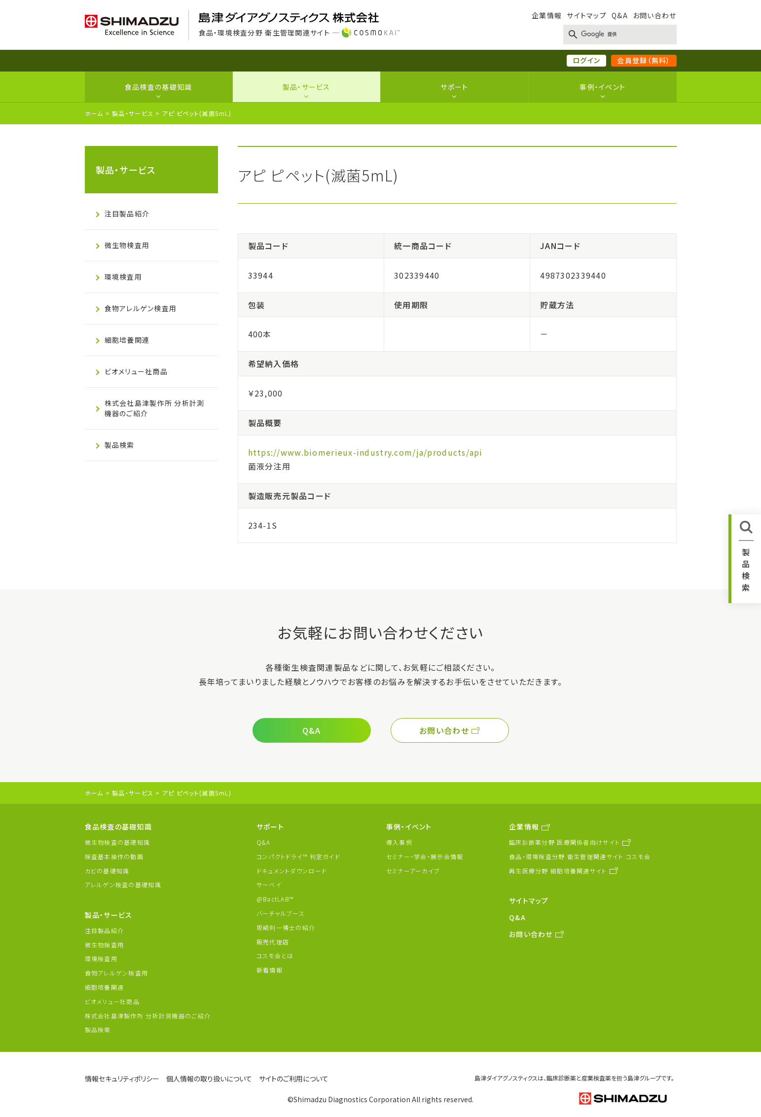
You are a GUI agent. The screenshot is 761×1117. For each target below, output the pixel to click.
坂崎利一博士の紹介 (286, 927)
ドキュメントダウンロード (291, 870)
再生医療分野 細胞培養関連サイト (558, 870)
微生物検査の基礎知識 (117, 842)
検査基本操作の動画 (114, 856)
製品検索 (120, 445)
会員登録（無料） (643, 60)
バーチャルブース (280, 913)
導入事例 (399, 842)
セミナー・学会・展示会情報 (425, 856)
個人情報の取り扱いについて (209, 1078)
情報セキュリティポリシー (122, 1078)
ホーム (94, 113)
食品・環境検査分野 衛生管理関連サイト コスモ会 (580, 856)
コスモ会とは (275, 955)
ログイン (586, 60)
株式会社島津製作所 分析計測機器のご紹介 (155, 408)
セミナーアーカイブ (413, 870)
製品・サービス (306, 87)
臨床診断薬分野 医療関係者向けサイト (564, 842)
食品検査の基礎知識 (158, 87)
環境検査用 (123, 277)
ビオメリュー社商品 (136, 371)
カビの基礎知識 (107, 870)
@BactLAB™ (275, 899)
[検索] (618, 34)
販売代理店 (272, 941)
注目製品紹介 (127, 213)
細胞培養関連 (127, 340)
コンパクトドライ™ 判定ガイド (298, 856)
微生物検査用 (127, 245)
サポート (454, 87)
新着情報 (269, 970)
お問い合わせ (655, 15)
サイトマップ (587, 15)
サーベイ (269, 884)
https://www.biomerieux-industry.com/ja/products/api (365, 452)
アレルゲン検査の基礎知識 (123, 884)
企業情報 (547, 15)
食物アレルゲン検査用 (141, 308)
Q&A (620, 15)
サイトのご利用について (293, 1078)
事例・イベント (602, 87)
